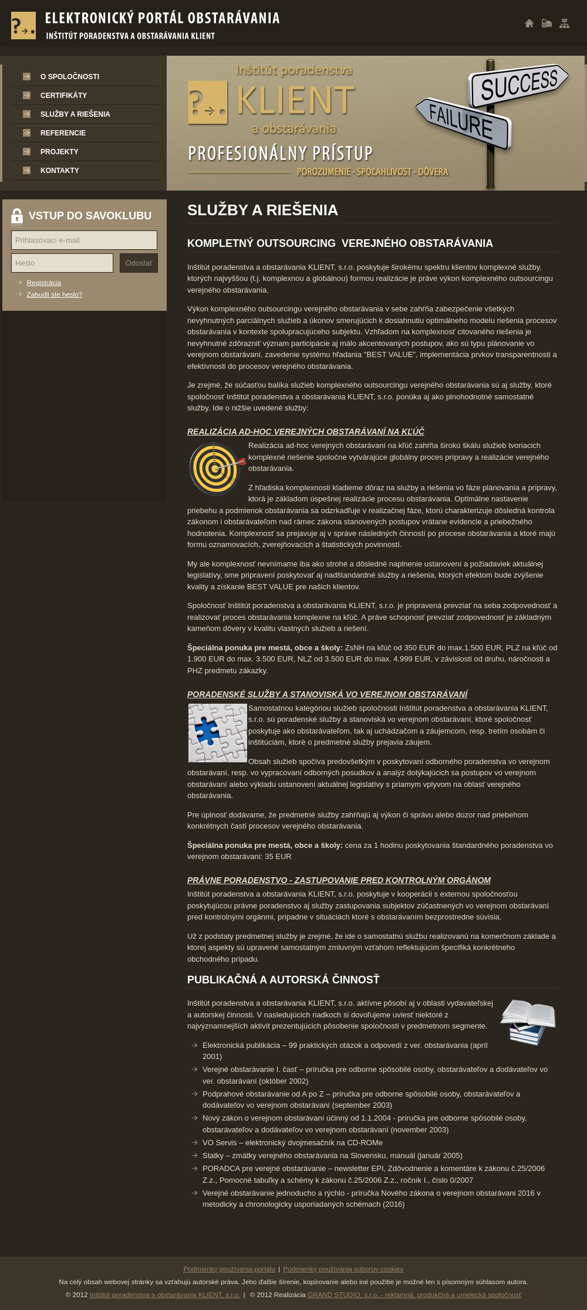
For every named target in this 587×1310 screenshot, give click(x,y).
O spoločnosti (70, 77)
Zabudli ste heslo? (55, 294)
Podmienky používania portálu (230, 1268)
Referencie (63, 133)
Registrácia (44, 282)
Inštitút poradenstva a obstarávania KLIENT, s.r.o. (165, 1294)
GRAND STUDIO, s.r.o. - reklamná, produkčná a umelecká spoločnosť (414, 1294)
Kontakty (60, 171)
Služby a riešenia (75, 114)
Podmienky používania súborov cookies (343, 1268)
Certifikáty (64, 95)
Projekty (60, 152)
